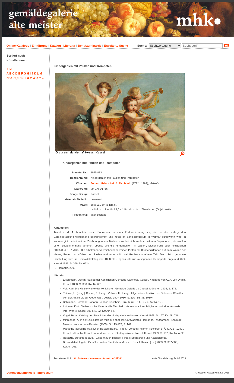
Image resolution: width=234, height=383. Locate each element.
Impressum (45, 372)
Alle (9, 69)
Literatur (69, 45)
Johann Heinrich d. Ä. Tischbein (111, 183)
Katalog (55, 45)
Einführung (39, 45)
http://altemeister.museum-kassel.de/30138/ (97, 358)
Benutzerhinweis (89, 45)
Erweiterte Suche (116, 45)
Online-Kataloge (17, 45)
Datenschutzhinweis (20, 372)
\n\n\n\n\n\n (165, 45)
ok (226, 45)
